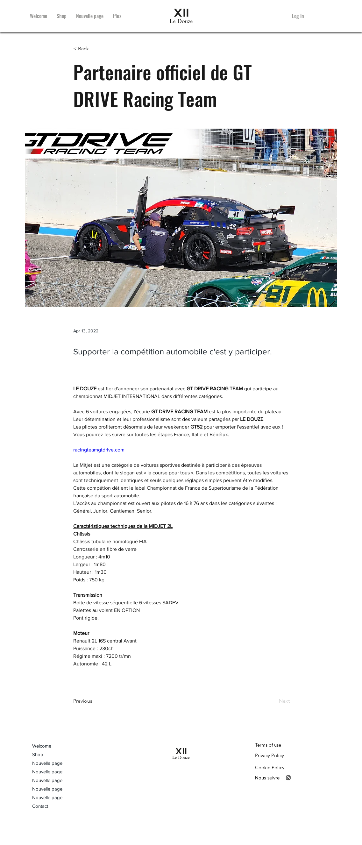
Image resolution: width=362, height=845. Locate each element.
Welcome (41, 746)
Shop (37, 754)
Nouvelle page (47, 763)
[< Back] (94, 48)
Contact (40, 806)
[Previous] (94, 701)
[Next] (274, 701)
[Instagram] (288, 778)
